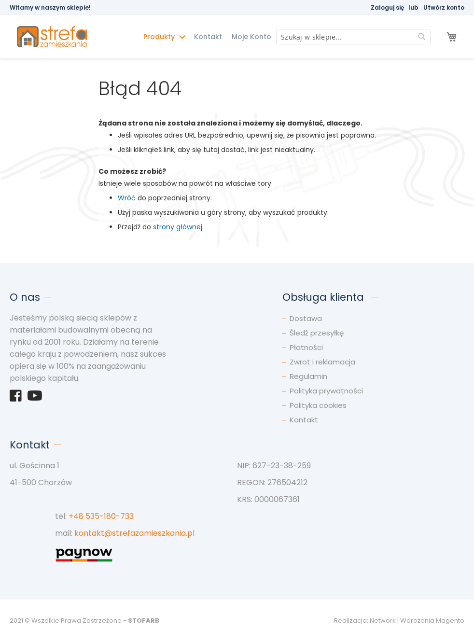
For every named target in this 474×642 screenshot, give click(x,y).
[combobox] (353, 36)
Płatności (306, 347)
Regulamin (308, 376)
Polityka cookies (318, 405)
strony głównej (177, 227)
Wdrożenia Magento (432, 620)
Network (383, 620)
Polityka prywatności (326, 391)
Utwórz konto (443, 7)
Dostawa (306, 318)
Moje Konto (251, 37)
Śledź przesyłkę (317, 333)
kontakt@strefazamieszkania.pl (134, 533)
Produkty (160, 37)
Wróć (127, 198)
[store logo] (62, 37)
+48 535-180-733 (101, 516)
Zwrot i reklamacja (322, 362)
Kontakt (208, 37)
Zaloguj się (387, 7)
